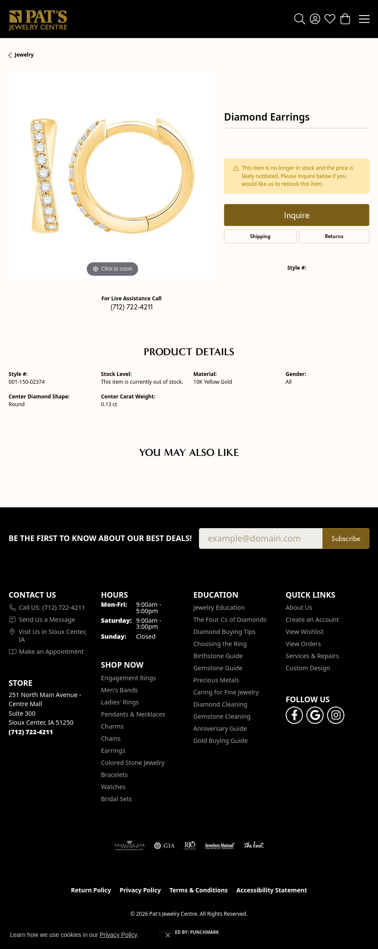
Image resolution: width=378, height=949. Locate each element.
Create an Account (312, 619)
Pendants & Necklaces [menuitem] (133, 714)
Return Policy (91, 890)
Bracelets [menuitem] (114, 775)
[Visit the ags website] (129, 845)
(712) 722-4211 (131, 306)
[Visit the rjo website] (189, 845)
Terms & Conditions (199, 890)
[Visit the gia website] (164, 845)
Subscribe (345, 538)
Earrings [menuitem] (113, 750)
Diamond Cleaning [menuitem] (220, 704)
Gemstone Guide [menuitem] (218, 668)
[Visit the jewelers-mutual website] (220, 845)
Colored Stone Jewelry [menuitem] (132, 762)
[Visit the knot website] (254, 845)
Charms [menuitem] (112, 726)
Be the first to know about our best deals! (100, 538)
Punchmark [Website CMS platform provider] (204, 932)
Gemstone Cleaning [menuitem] (222, 716)
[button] (299, 19)
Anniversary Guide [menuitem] (220, 728)
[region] (112, 175)
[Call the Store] (31, 732)
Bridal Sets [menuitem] (116, 799)
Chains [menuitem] (111, 738)
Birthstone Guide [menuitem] (218, 656)
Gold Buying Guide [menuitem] (220, 740)
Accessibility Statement (271, 890)
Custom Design (308, 668)
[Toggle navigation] (364, 19)
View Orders (303, 644)
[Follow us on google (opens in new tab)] (315, 715)
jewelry (24, 54)
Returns (334, 236)
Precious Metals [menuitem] (216, 680)
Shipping (260, 236)
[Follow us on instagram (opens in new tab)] (335, 715)
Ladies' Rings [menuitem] (120, 702)
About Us (299, 607)
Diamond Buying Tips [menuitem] (224, 631)
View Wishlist (305, 631)
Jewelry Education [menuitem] (219, 607)
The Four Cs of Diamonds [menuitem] (230, 619)
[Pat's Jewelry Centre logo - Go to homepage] (37, 19)
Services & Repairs (312, 656)
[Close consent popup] (167, 935)
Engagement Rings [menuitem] (128, 678)
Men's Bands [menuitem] (119, 690)
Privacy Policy (140, 890)
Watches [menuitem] (113, 787)
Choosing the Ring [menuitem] (220, 644)
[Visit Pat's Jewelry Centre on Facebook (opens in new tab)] (294, 715)
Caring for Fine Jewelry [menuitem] (226, 692)
